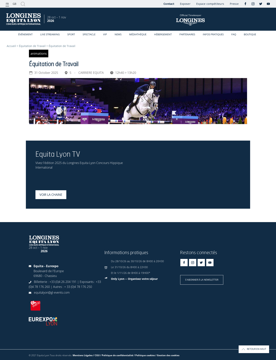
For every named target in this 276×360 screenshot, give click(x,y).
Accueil (11, 46)
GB (14, 4)
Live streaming (50, 34)
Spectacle (89, 34)
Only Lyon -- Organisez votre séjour (134, 279)
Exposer (185, 4)
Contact (168, 4)
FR (7, 4)
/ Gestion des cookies (167, 355)
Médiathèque (137, 34)
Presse (234, 4)
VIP (105, 34)
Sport (71, 34)
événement (25, 34)
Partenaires (187, 34)
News (118, 34)
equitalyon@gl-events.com (52, 292)
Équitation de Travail (32, 46)
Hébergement (163, 34)
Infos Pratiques (213, 34)
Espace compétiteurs (210, 4)
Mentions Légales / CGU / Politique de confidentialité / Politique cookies (114, 355)
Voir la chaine (50, 195)
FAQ (233, 34)
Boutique (250, 34)
